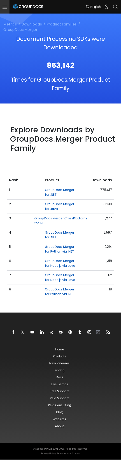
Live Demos (59, 384)
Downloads (31, 24)
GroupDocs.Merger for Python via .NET (59, 249)
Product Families (62, 24)
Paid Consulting (59, 405)
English (93, 7)
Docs (59, 377)
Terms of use (64, 453)
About (59, 426)
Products (59, 356)
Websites (59, 419)
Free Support (59, 391)
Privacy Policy (48, 453)
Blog (59, 412)
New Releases (59, 363)
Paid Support (59, 398)
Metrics (10, 24)
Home (59, 349)
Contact (76, 453)
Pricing (59, 370)
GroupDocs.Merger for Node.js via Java (60, 263)
